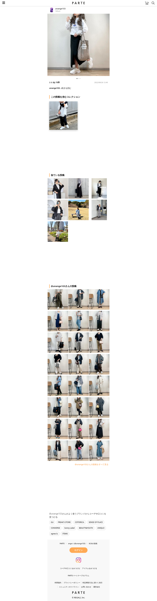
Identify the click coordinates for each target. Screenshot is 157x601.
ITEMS (65, 533)
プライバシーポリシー (72, 582)
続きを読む (66, 88)
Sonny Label (69, 528)
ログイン (78, 550)
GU (52, 522)
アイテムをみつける (89, 568)
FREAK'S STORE (64, 522)
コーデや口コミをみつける (70, 568)
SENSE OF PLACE (96, 522)
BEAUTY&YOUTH (86, 528)
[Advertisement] (71, 150)
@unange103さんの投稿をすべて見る (91, 464)
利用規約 (58, 582)
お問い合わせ (86, 587)
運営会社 (96, 587)
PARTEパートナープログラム (78, 575)
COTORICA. (79, 522)
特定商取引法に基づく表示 (92, 582)
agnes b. (54, 533)
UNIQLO (100, 528)
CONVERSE (55, 528)
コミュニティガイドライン (69, 587)
